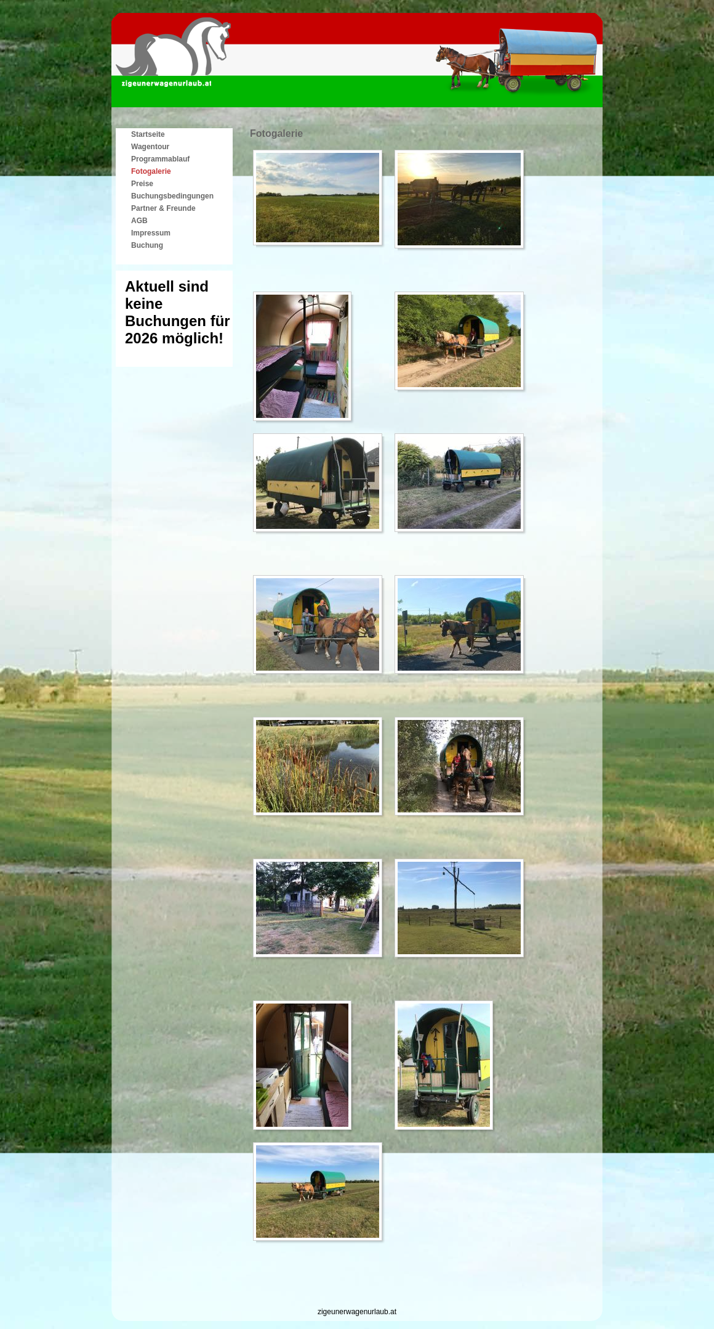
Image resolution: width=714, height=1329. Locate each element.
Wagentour (150, 146)
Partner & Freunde (163, 208)
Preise (142, 183)
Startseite (148, 134)
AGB (139, 220)
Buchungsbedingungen (172, 196)
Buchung (147, 245)
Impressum (150, 233)
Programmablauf (160, 159)
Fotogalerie (151, 171)
